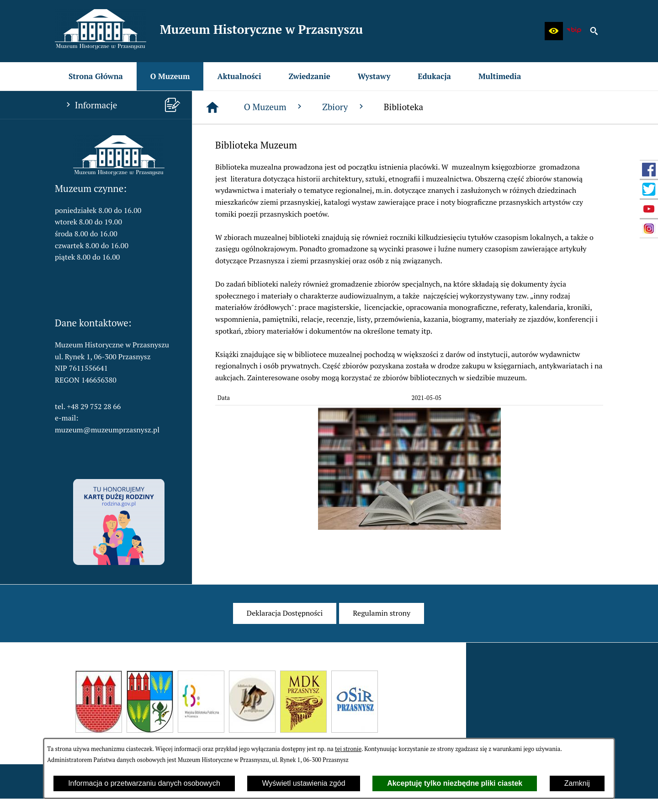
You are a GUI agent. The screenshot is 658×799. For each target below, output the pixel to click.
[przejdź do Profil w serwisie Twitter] (649, 189)
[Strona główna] (212, 107)
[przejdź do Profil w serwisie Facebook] (649, 169)
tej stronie (348, 749)
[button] (554, 31)
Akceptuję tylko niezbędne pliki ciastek (454, 783)
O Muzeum (274, 106)
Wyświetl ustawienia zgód (303, 783)
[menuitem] (96, 76)
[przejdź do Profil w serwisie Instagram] (649, 228)
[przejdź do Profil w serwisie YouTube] (649, 209)
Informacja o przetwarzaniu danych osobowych (144, 783)
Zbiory (344, 106)
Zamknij (577, 783)
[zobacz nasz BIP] (574, 31)
